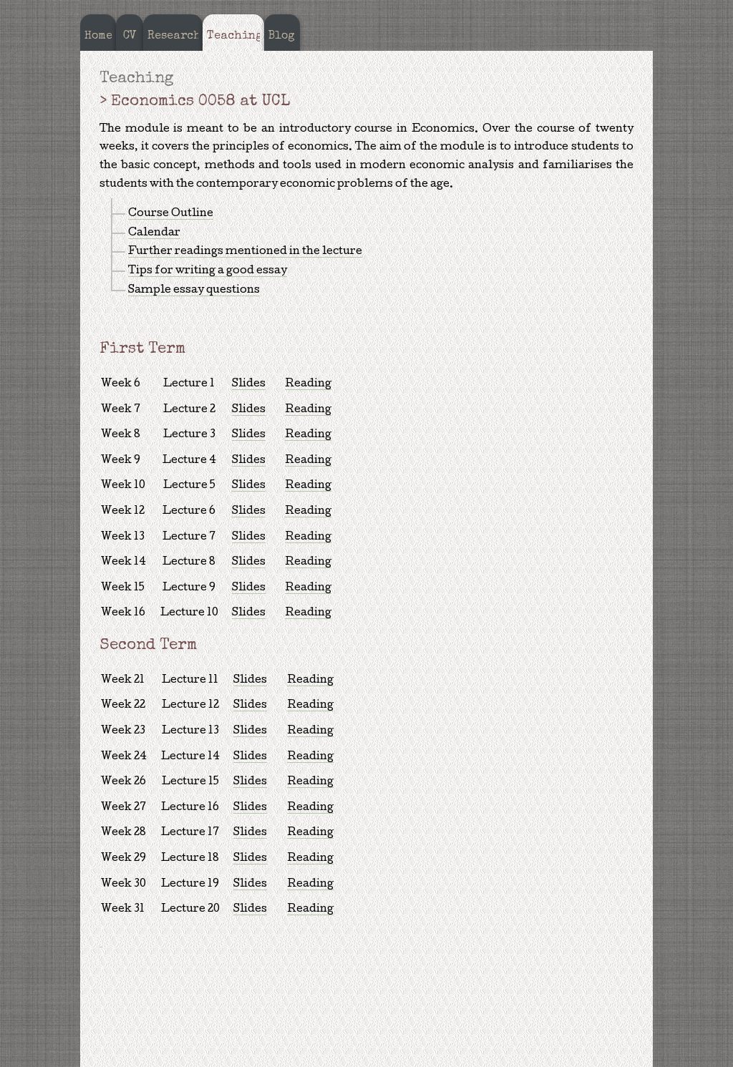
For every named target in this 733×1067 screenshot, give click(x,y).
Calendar (154, 233)
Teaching (136, 79)
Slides (249, 384)
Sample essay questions (194, 291)
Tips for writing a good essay (207, 271)
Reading (308, 384)
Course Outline (170, 214)
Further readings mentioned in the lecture (245, 252)
